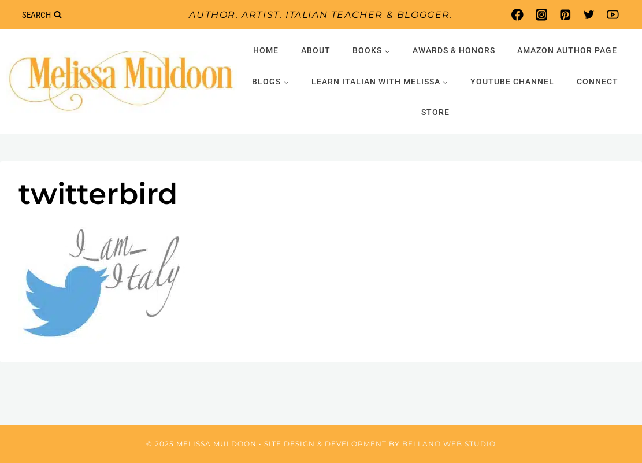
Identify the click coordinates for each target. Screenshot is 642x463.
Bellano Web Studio (449, 443)
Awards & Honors (454, 50)
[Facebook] (517, 15)
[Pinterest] (565, 15)
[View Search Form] (41, 14)
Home (266, 50)
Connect (597, 81)
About (316, 50)
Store (435, 112)
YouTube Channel (512, 81)
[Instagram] (541, 15)
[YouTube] (613, 15)
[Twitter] (589, 15)
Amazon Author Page (567, 50)
